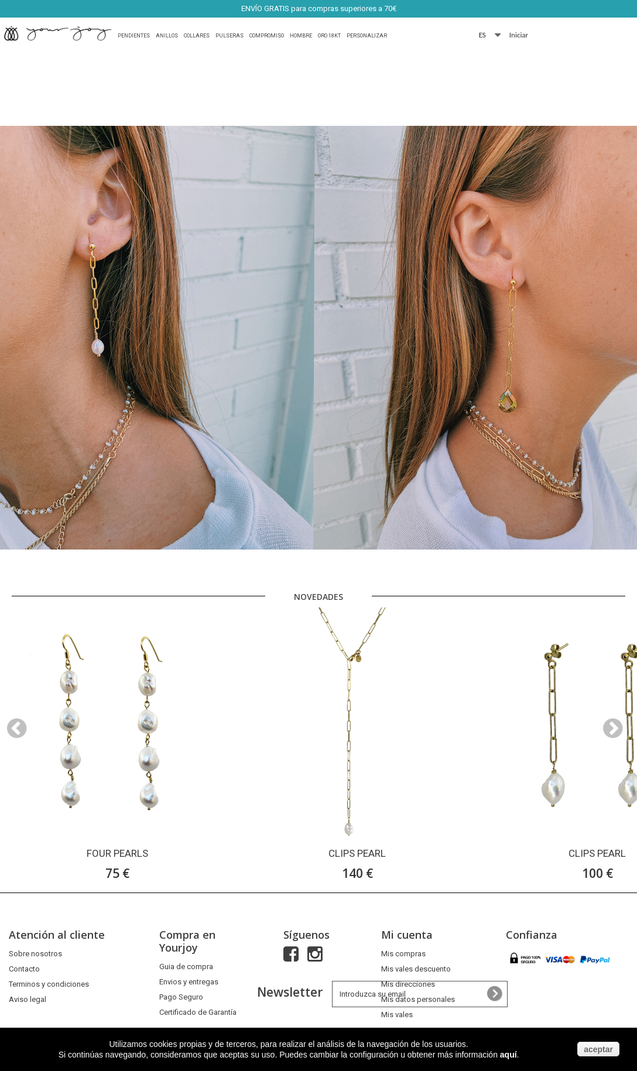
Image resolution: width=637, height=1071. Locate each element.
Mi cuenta (407, 935)
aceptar (598, 1049)
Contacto (24, 968)
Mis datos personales (418, 999)
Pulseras (229, 36)
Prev (586, 575)
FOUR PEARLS (117, 853)
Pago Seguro (181, 997)
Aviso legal (27, 999)
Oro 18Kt (329, 36)
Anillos (167, 36)
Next (616, 575)
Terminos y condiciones (49, 984)
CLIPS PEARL (357, 853)
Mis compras (403, 953)
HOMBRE (301, 36)
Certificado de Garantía (198, 1012)
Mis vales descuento (416, 968)
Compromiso (266, 36)
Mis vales (397, 1014)
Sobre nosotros (35, 953)
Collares (197, 36)
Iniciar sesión (519, 35)
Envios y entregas (188, 981)
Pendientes (134, 36)
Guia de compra (186, 966)
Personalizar (367, 36)
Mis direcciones (408, 984)
